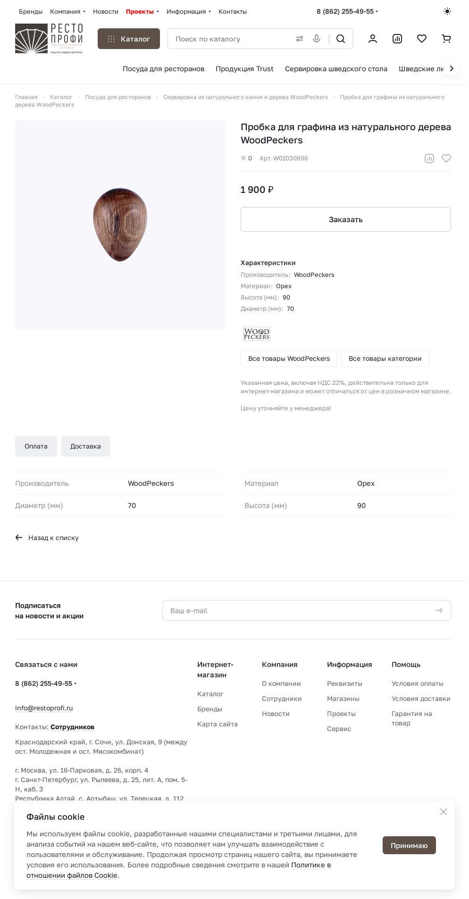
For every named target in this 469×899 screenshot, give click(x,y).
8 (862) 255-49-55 (345, 11)
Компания (280, 664)
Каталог (210, 694)
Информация (349, 664)
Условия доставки (421, 698)
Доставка (85, 446)
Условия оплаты (418, 683)
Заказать (346, 219)
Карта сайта (217, 724)
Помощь (406, 664)
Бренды (209, 709)
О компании (281, 683)
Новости (276, 713)
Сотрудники (282, 698)
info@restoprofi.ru (44, 708)
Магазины (343, 698)
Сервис (339, 728)
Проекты (341, 713)
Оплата (36, 446)
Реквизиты (344, 683)
